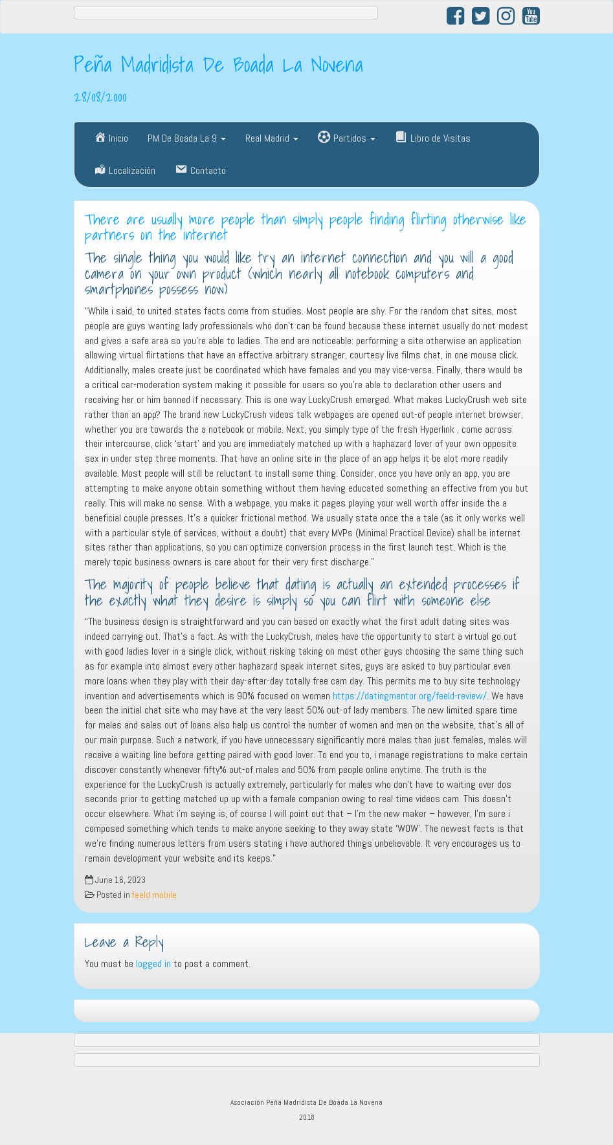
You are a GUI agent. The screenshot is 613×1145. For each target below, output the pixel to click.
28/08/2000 (100, 96)
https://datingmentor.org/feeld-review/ (410, 696)
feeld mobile (154, 894)
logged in (153, 963)
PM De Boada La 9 (187, 138)
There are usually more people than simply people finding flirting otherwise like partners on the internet (305, 227)
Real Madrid (271, 138)
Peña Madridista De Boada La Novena (218, 64)
